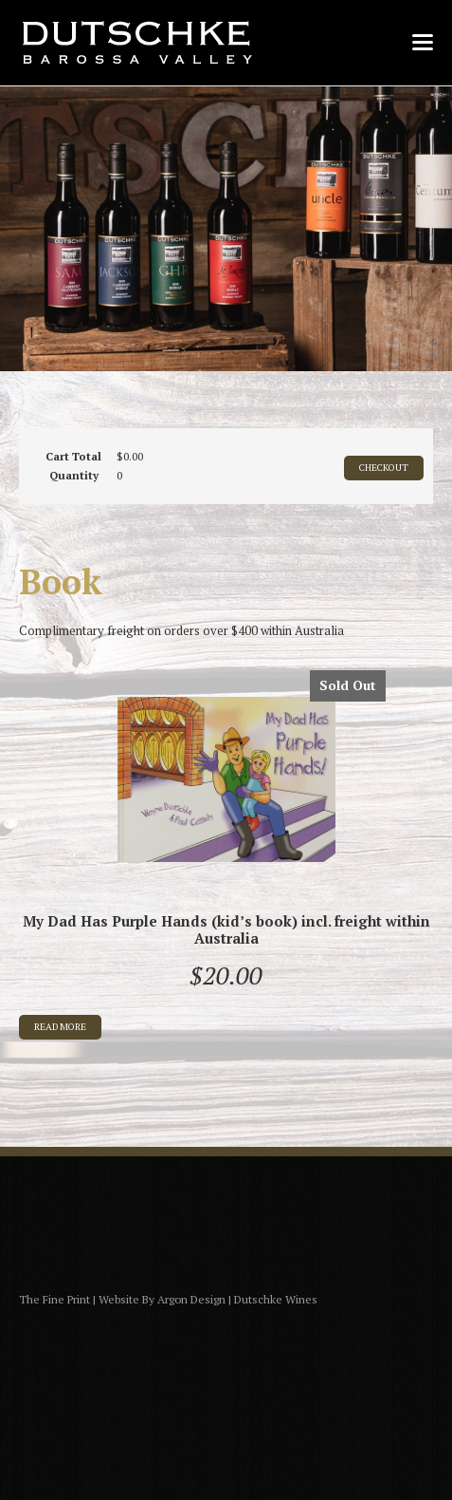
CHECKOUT (383, 467)
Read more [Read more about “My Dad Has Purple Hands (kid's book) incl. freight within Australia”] (60, 1027)
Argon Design (191, 1299)
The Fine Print (54, 1299)
